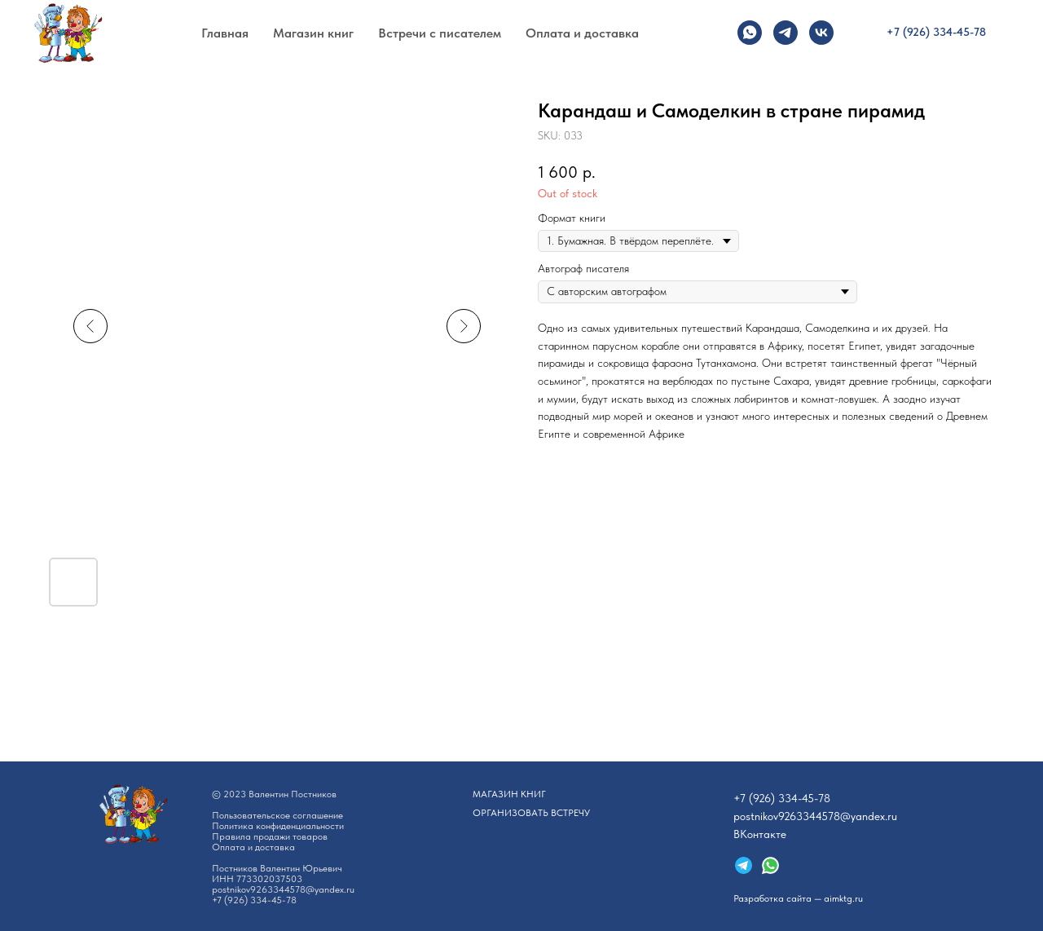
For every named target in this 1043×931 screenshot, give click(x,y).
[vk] (821, 32)
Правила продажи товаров (270, 836)
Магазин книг (313, 33)
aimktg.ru (843, 898)
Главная (225, 33)
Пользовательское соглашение (277, 815)
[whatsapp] (749, 32)
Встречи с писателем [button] (439, 33)
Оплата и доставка (582, 33)
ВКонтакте (759, 834)
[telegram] (785, 32)
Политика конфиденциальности (278, 826)
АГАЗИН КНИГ (509, 794)
